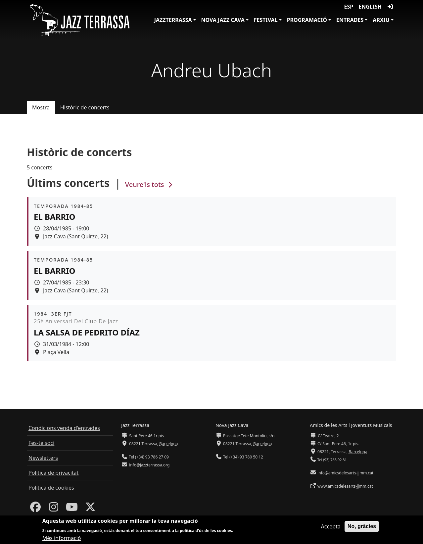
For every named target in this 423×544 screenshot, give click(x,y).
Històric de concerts (85, 107)
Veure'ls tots (149, 184)
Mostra (41, 107)
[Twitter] (90, 509)
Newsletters (43, 457)
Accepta (331, 527)
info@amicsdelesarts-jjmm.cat (344, 473)
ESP (348, 6)
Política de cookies (51, 487)
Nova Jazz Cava (223, 20)
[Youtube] (71, 509)
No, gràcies (362, 527)
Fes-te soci (41, 443)
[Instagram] (53, 509)
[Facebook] (35, 509)
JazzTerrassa (173, 20)
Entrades (349, 20)
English (370, 6)
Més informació (61, 539)
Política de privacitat (53, 472)
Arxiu (381, 20)
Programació (307, 20)
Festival (266, 20)
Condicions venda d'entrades (64, 428)
